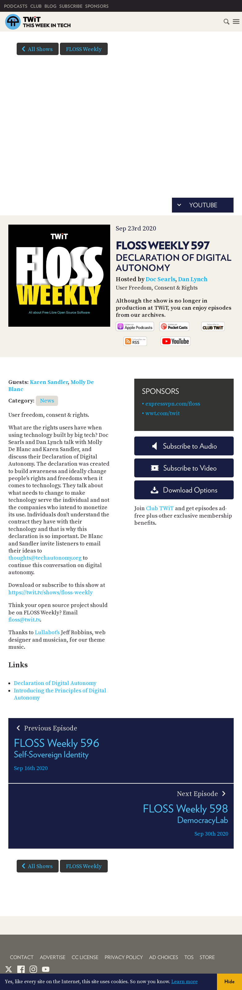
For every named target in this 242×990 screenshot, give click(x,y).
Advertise (52, 957)
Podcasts (15, 6)
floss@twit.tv (24, 619)
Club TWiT (160, 508)
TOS (189, 957)
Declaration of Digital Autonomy (55, 683)
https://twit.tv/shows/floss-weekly (50, 592)
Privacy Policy (124, 957)
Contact (22, 957)
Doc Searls (160, 279)
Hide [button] (229, 981)
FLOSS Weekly (84, 49)
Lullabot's (47, 632)
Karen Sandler (49, 382)
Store (207, 957)
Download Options (184, 489)
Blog (50, 6)
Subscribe (70, 6)
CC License (85, 957)
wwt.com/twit (162, 413)
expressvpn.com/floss (172, 403)
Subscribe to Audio (184, 445)
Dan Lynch (192, 279)
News (47, 400)
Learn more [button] (184, 982)
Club (36, 6)
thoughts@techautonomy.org (44, 558)
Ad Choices (163, 957)
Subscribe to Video (184, 467)
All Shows (35, 49)
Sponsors (97, 6)
